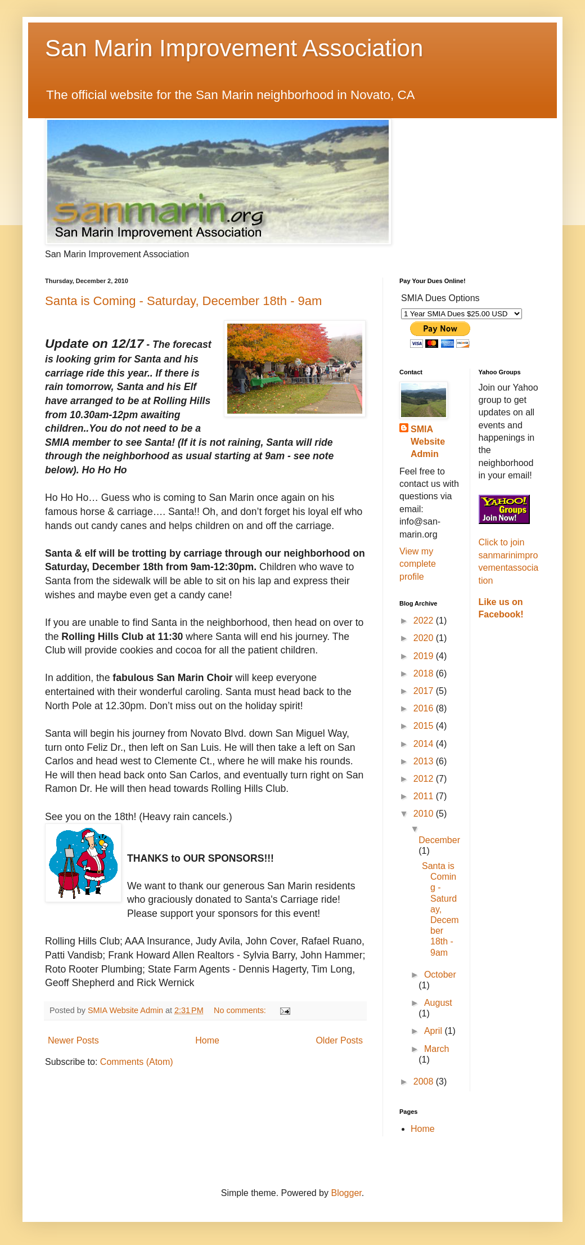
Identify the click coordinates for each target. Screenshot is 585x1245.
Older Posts (339, 1040)
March (436, 1049)
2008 (424, 1081)
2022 (424, 620)
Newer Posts (73, 1040)
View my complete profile (417, 564)
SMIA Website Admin (428, 441)
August (438, 1002)
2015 (424, 726)
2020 (424, 638)
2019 (424, 656)
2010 (424, 813)
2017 (424, 691)
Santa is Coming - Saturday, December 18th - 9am (183, 301)
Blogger (346, 1193)
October (440, 974)
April (434, 1031)
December (439, 840)
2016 (424, 708)
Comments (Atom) (136, 1062)
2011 (424, 796)
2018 (424, 673)
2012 (424, 778)
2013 (424, 761)
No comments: (241, 1010)
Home (207, 1040)
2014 (424, 744)
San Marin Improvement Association (234, 48)
